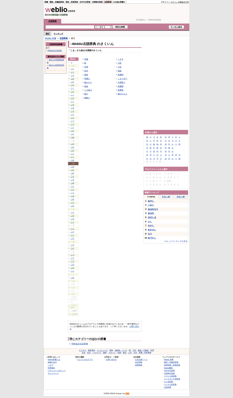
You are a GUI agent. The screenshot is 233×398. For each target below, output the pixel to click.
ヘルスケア (96, 352)
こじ (72, 235)
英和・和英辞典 (72, 2)
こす (72, 105)
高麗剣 (120, 75)
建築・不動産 (143, 350)
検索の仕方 (52, 362)
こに (72, 134)
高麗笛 (120, 90)
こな (72, 131)
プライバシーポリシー (57, 370)
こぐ (72, 222)
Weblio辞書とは (54, 359)
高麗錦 (120, 86)
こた (72, 115)
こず (72, 238)
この (72, 144)
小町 (120, 63)
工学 (134, 350)
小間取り (121, 82)
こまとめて (122, 78)
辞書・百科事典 (145, 352)
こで (72, 258)
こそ (72, 111)
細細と (87, 98)
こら (72, 189)
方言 (135, 352)
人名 (130, 352)
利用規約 (51, 368)
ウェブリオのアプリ (85, 359)
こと (72, 127)
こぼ (72, 278)
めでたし (152, 238)
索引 (48, 34)
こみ (72, 167)
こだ (72, 248)
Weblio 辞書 (50, 38)
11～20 (166, 197)
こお (72, 79)
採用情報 (138, 365)
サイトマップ (53, 373)
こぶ (72, 271)
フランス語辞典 (170, 376)
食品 (124, 352)
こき (72, 85)
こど (72, 261)
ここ (72, 95)
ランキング (58, 34)
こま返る (88, 90)
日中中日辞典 (85, 2)
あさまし (152, 229)
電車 (111, 350)
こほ (72, 160)
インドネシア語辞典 (172, 379)
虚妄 (86, 75)
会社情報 (138, 362)
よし (150, 221)
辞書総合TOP (183, 2)
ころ (72, 203)
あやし (151, 201)
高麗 (86, 59)
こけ (72, 92)
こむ (72, 170)
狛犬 (86, 71)
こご (72, 229)
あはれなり (153, 209)
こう (72, 72)
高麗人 (87, 78)
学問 (152, 350)
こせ (72, 108)
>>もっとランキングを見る (176, 241)
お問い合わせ (111, 359)
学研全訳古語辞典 (79, 344)
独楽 (120, 71)
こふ (72, 154)
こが (72, 216)
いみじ (151, 205)
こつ (72, 121)
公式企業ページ (141, 359)
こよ (72, 186)
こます (120, 59)
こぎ (72, 219)
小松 (120, 67)
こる (72, 196)
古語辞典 (107, 2)
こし (72, 101)
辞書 (46, 2)
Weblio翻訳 (168, 368)
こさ (72, 98)
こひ (72, 150)
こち (72, 118)
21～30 (181, 197)
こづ (72, 255)
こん (72, 212)
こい (72, 69)
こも (72, 176)
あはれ (151, 213)
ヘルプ (50, 365)
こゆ (72, 183)
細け (86, 94)
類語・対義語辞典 (57, 2)
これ (72, 199)
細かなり (88, 82)
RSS (127, 393)
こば (72, 264)
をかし (151, 225)
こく (72, 88)
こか (72, 82)
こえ (72, 75)
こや (72, 180)
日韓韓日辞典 (97, 2)
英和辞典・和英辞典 (172, 365)
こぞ (72, 245)
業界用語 (91, 350)
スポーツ (112, 352)
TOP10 (151, 197)
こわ (72, 206)
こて (72, 124)
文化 (83, 352)
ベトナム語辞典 (170, 384)
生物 (119, 352)
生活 (89, 352)
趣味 (105, 352)
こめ (72, 173)
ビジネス (82, 350)
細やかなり (122, 94)
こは (72, 147)
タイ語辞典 (168, 382)
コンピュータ (102, 350)
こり (72, 193)
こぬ (72, 137)
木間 (86, 67)
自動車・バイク (121, 350)
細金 (86, 86)
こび (72, 268)
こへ (72, 157)
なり (150, 234)
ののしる (152, 217)
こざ (72, 232)
